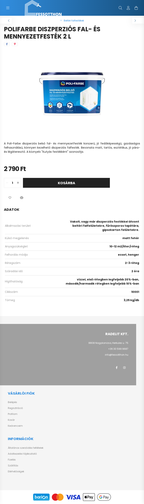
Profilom (12, 414)
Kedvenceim (15, 425)
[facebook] (7, 44)
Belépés (12, 402)
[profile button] (128, 8)
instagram (124, 368)
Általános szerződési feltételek (25, 448)
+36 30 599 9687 (118, 348)
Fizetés (12, 459)
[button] (10, 198)
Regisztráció (15, 408)
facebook (116, 368)
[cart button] (136, 8)
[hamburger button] (8, 8)
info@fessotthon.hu (116, 354)
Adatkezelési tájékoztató (22, 453)
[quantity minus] (7, 183)
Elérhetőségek (16, 471)
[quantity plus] (18, 183)
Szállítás (13, 465)
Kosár (11, 420)
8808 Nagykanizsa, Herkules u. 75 (108, 343)
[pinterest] (15, 44)
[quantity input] (12, 183)
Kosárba (66, 182)
